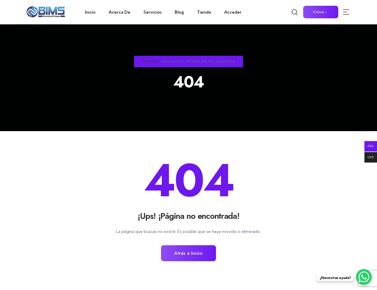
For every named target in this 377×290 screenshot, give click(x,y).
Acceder (233, 12)
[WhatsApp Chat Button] (364, 277)
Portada (150, 61)
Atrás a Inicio (188, 253)
